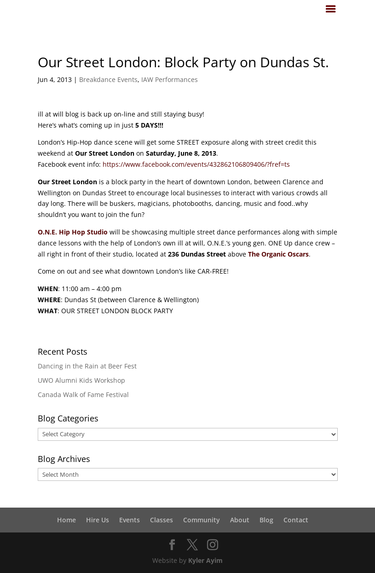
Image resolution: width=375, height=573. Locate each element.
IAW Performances (169, 79)
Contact (295, 519)
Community (201, 519)
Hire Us (97, 519)
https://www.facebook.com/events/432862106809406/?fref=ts (196, 164)
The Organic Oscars (278, 254)
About (239, 519)
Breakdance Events (108, 79)
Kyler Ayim (205, 560)
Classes (161, 519)
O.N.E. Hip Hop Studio (73, 232)
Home (66, 519)
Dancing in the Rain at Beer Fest (87, 366)
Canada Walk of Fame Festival (83, 394)
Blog (266, 519)
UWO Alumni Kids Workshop (81, 380)
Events (129, 519)
